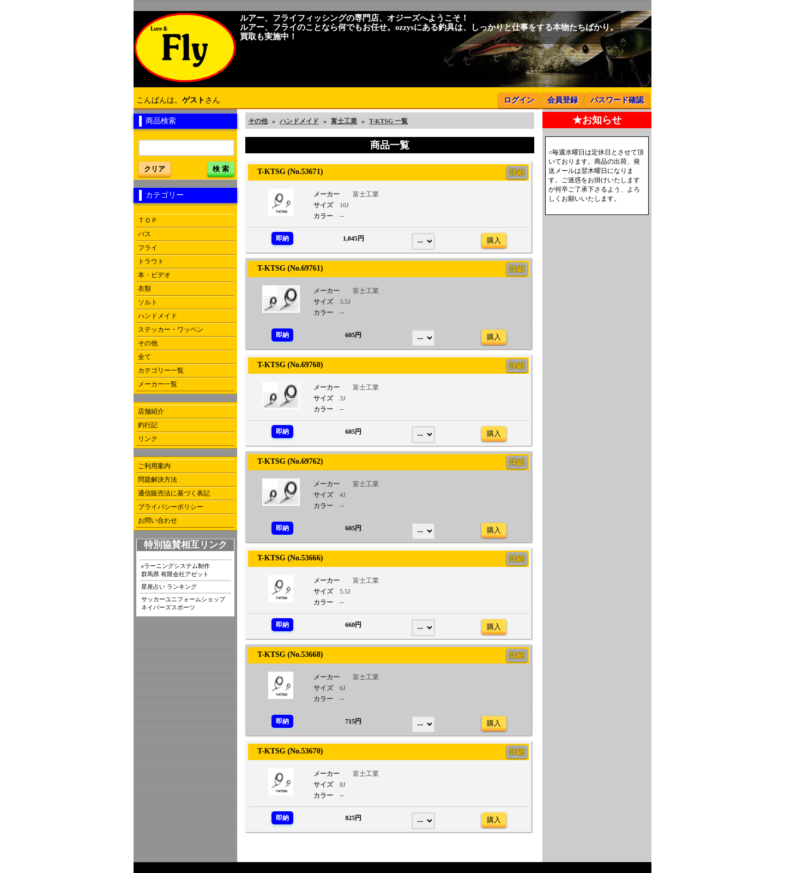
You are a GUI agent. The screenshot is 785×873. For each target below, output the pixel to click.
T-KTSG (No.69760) (286, 364)
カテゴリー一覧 (161, 370)
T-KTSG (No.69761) (286, 268)
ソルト (148, 302)
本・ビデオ (154, 275)
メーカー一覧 (157, 384)
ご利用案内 (154, 466)
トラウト (151, 261)
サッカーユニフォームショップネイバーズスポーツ (183, 603)
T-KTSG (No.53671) (286, 171)
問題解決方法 (157, 479)
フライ (148, 248)
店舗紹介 (151, 411)
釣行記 (148, 425)
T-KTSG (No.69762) (286, 461)
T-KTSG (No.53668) (286, 654)
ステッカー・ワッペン (170, 329)
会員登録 (562, 100)
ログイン (519, 100)
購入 (494, 240)
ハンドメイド (157, 316)
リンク (148, 439)
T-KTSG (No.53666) (286, 557)
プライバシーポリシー (170, 507)
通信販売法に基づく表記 (174, 493)
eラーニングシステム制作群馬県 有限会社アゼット (175, 570)
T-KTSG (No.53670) (286, 750)
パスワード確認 (617, 100)
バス (144, 234)
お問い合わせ (157, 520)
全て (144, 357)
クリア (154, 169)
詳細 (516, 172)
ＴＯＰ (148, 220)
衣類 (144, 288)
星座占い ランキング (169, 586)
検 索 (221, 169)
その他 (148, 343)
